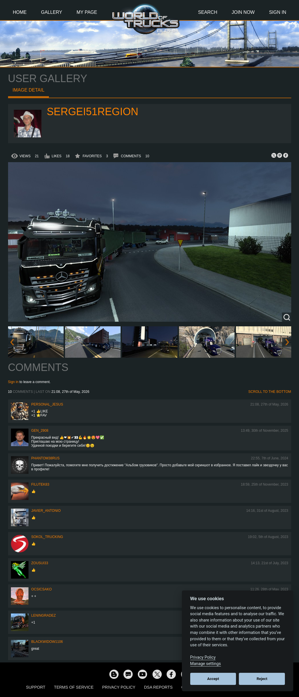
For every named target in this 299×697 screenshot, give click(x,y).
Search (207, 12)
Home (20, 12)
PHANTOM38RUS (45, 458)
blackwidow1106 (47, 642)
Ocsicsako (41, 589)
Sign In (277, 12)
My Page (87, 12)
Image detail (29, 90)
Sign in (13, 382)
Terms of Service (74, 687)
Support (35, 687)
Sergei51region (92, 112)
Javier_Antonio (46, 511)
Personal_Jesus (47, 404)
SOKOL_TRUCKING (47, 537)
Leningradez (43, 615)
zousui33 (39, 563)
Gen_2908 (39, 431)
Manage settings (205, 663)
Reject (262, 679)
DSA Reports (158, 687)
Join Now (243, 12)
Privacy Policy (118, 687)
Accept (213, 679)
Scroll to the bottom (269, 392)
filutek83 (40, 484)
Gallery (51, 12)
